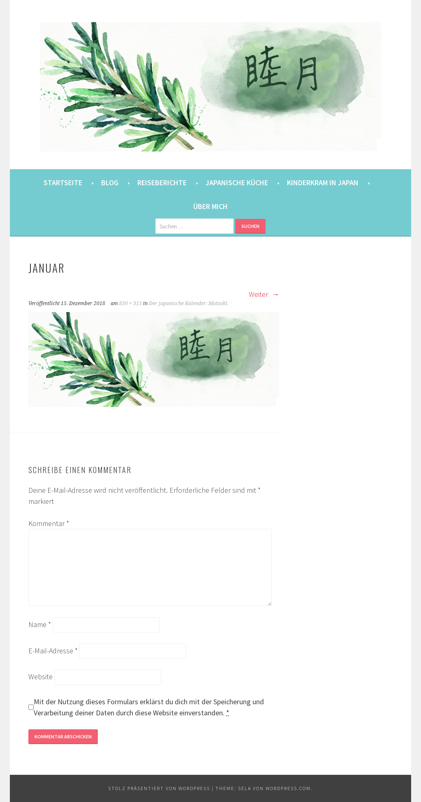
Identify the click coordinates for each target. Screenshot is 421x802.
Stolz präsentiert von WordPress (159, 788)
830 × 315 (130, 303)
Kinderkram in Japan (323, 182)
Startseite (63, 182)
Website (40, 676)
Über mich (210, 206)
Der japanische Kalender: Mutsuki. (189, 303)
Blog (109, 182)
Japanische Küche (237, 182)
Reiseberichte (162, 182)
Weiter (264, 294)
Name (39, 624)
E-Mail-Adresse (53, 650)
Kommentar (48, 523)
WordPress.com (288, 788)
